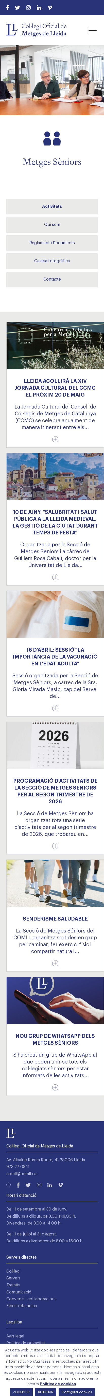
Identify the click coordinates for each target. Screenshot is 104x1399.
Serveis (13, 1278)
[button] (93, 30)
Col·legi (13, 1271)
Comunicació (18, 1292)
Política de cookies (58, 1384)
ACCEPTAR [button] (21, 1392)
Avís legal (15, 1336)
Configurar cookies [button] (77, 1392)
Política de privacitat (25, 1343)
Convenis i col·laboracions (31, 1299)
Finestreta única (21, 1306)
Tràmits (13, 1285)
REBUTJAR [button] (45, 1392)
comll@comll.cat (22, 1174)
